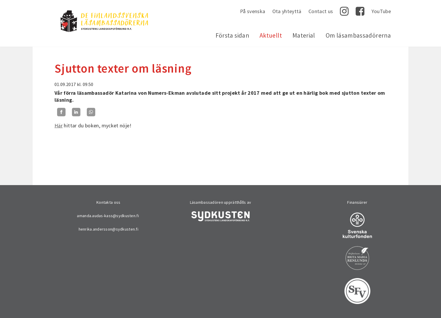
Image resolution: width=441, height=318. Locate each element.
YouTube (381, 11)
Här (58, 125)
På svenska (252, 11)
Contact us (320, 11)
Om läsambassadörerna (358, 35)
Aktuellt (271, 35)
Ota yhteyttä (286, 11)
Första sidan (232, 35)
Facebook (360, 11)
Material (303, 35)
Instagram (344, 11)
